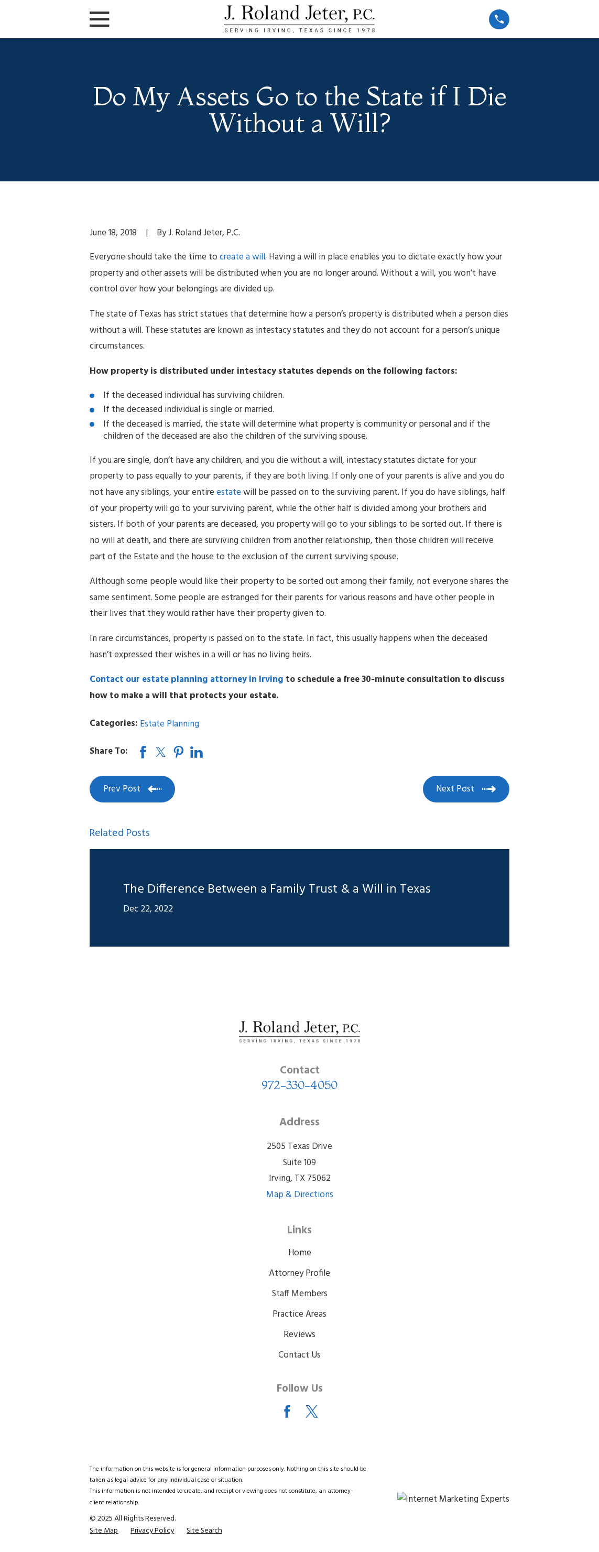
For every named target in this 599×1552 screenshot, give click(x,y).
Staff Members (300, 1294)
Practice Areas (299, 1314)
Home (299, 1253)
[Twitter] (312, 1411)
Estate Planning (169, 724)
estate (228, 492)
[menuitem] (104, 1531)
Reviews (299, 1335)
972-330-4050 (299, 1085)
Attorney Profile (299, 1273)
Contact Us (299, 1355)
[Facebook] (287, 1411)
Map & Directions (299, 1195)
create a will (242, 257)
